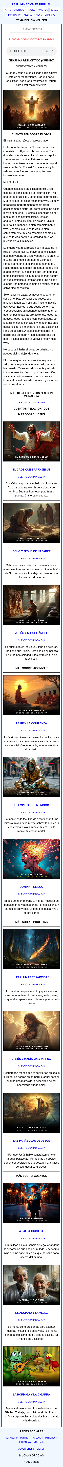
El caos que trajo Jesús (32, 469)
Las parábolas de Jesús (31, 1140)
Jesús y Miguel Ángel (31, 633)
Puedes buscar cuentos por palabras (31, 39)
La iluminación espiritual (31, 4)
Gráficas (50, 15)
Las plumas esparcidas (31, 977)
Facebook (37, 1438)
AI (10, 10)
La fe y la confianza (31, 723)
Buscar (55, 10)
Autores (43, 10)
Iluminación (14, 15)
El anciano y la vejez (31, 1312)
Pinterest (51, 1438)
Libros (41, 1449)
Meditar (28, 15)
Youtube (39, 1442)
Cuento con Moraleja (31, 477)
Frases (31, 10)
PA (5, 10)
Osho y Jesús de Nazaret (31, 551)
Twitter (24, 1438)
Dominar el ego (31, 886)
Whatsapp (11, 1438)
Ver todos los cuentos (31, 402)
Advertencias (26, 1449)
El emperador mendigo (31, 805)
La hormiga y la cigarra (31, 1394)
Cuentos (19, 10)
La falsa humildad (31, 1231)
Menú (39, 15)
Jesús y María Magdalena (31, 1059)
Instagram (25, 1442)
